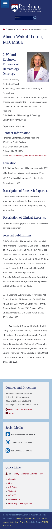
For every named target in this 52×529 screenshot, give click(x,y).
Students (25, 473)
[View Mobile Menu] (5, 4)
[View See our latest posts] (8, 450)
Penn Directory (14, 499)
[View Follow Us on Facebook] (8, 434)
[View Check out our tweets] (9, 442)
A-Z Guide (12, 487)
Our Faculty (23, 29)
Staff (41, 473)
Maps (11, 413)
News (10, 483)
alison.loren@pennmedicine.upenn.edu (29, 155)
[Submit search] (35, 18)
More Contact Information (20, 409)
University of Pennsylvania (20, 503)
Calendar (12, 479)
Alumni (34, 473)
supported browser (23, 518)
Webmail (12, 491)
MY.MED (12, 495)
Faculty (16, 473)
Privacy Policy (25, 522)
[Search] (24, 18)
